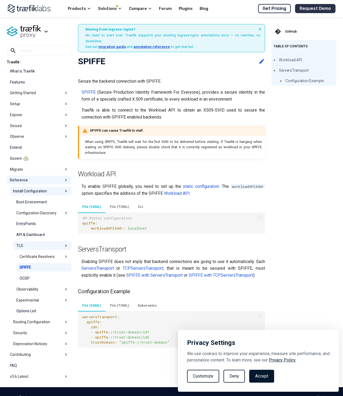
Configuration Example (304, 81)
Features (17, 82)
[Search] (39, 50)
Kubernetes (147, 305)
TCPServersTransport (143, 268)
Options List (26, 311)
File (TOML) (119, 207)
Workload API (290, 60)
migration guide (112, 46)
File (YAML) (91, 207)
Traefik (13, 62)
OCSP (24, 278)
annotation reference (151, 46)
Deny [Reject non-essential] (234, 376)
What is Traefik (22, 71)
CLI (140, 207)
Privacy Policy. (282, 360)
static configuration (201, 186)
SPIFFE (25, 267)
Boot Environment (31, 202)
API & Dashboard (30, 235)
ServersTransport (294, 70)
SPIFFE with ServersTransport (154, 275)
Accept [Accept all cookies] (261, 376)
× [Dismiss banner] (260, 29)
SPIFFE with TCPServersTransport (221, 275)
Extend (16, 147)
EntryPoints (26, 224)
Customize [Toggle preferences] (203, 376)
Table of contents (291, 46)
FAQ (13, 365)
